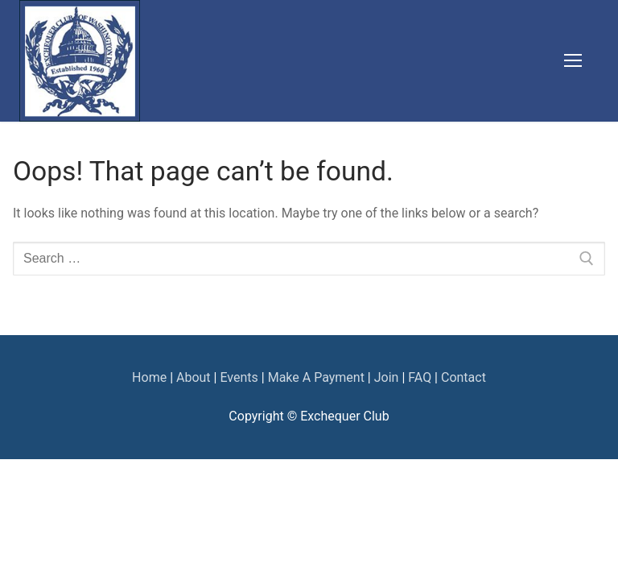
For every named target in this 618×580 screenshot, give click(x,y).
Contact (463, 377)
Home (149, 377)
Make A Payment (315, 377)
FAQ (419, 377)
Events (239, 377)
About (193, 377)
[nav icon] (573, 61)
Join (386, 377)
